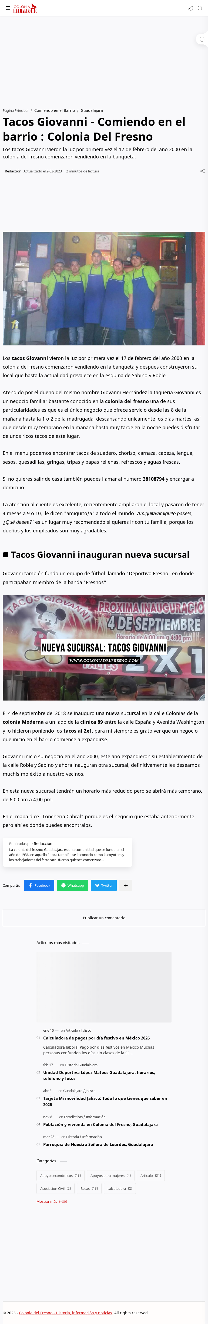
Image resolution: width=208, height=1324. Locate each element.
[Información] (96, 1116)
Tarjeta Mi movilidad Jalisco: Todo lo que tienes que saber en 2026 (105, 1101)
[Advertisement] (104, 59)
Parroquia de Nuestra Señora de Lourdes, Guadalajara (98, 1144)
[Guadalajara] (74, 1090)
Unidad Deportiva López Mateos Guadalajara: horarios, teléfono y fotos (99, 1075)
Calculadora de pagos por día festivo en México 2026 (96, 1038)
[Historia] (73, 1136)
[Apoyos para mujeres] (111, 1175)
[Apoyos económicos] (60, 1175)
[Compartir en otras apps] (125, 885)
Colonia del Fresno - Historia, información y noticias (65, 1312)
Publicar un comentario (104, 917)
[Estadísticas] (74, 1116)
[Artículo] (73, 1030)
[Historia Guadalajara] (81, 1064)
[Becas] (89, 1188)
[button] (191, 8)
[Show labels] (52, 1201)
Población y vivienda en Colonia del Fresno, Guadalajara (100, 1124)
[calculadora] (120, 1188)
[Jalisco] (86, 1030)
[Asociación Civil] (55, 1188)
